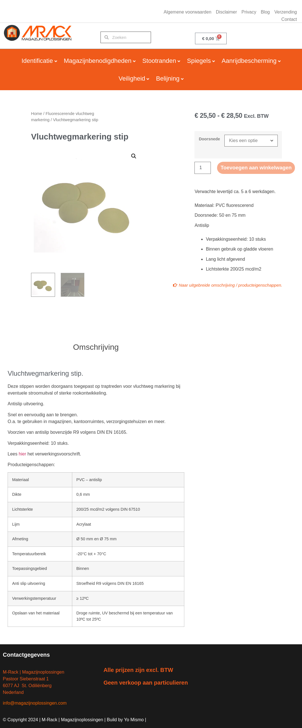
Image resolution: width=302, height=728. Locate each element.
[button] (134, 156)
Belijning (168, 78)
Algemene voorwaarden (187, 12)
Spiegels (199, 60)
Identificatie (37, 60)
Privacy (248, 12)
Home (36, 113)
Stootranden (159, 60)
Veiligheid (132, 78)
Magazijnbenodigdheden (98, 60)
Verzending (285, 12)
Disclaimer (226, 12)
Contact (289, 19)
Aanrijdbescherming (249, 60)
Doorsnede (209, 139)
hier (22, 454)
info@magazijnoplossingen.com (35, 703)
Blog (265, 12)
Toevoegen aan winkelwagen (258, 168)
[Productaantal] (202, 168)
